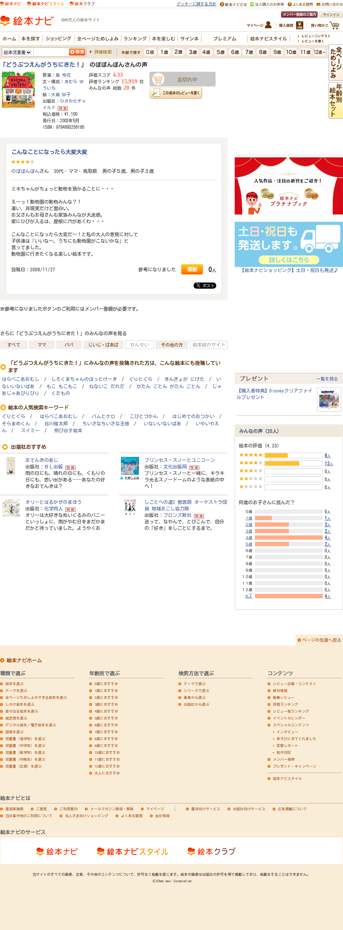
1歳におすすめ (106, 690)
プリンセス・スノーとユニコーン (179, 460)
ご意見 (41, 809)
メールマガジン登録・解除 (112, 809)
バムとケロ (103, 416)
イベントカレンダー (289, 718)
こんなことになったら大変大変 (49, 152)
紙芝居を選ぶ (16, 718)
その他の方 (172, 345)
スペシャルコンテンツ (291, 725)
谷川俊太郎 (56, 423)
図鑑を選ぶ (14, 732)
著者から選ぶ (194, 697)
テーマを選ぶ (16, 690)
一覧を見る (327, 379)
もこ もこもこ (62, 386)
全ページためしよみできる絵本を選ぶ (36, 697)
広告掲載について (292, 809)
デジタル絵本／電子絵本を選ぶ (30, 725)
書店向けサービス (205, 809)
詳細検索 (103, 52)
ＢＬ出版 (53, 466)
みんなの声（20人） (260, 431)
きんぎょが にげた (184, 379)
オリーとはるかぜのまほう (53, 502)
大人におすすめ (107, 773)
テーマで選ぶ (194, 683)
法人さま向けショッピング (86, 816)
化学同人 (53, 508)
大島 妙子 (61, 94)
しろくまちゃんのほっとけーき (84, 379)
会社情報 (162, 816)
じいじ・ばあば (103, 345)
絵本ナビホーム (24, 660)
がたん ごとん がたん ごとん (168, 386)
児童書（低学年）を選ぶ (25, 738)
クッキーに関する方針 (196, 4)
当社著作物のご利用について (28, 816)
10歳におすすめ (107, 752)
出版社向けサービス (249, 809)
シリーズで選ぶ (196, 690)
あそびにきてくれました (296, 738)
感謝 (192, 269)
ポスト (205, 285)
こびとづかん (144, 416)
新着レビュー (284, 697)
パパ (69, 345)
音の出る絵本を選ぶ (21, 711)
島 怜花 (63, 75)
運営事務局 (14, 809)
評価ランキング (285, 704)
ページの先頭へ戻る (321, 640)
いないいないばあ (162, 423)
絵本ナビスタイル (287, 778)
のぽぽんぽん (25, 171)
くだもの (60, 393)
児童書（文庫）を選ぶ (23, 766)
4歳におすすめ (106, 711)
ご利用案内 (69, 809)
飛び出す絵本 (68, 430)
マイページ (155, 809)
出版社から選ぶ (196, 704)
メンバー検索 (284, 759)
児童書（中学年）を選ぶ (25, 745)
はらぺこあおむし (20, 379)
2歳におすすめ (106, 697)
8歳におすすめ (106, 738)
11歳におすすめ (107, 759)
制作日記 (284, 752)
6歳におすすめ (106, 725)
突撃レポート (287, 745)
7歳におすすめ (106, 732)
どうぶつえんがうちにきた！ (43, 65)
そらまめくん (16, 423)
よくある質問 (132, 816)
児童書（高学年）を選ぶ (25, 752)
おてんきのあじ (41, 460)
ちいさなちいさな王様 (105, 423)
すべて (13, 345)
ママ (42, 345)
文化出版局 (175, 466)
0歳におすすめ (106, 683)
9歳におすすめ (106, 745)
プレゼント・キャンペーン (294, 766)
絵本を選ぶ (14, 683)
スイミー (30, 430)
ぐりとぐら (140, 379)
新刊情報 (280, 690)
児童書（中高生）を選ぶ (25, 759)
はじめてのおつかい (193, 416)
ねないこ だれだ (107, 386)
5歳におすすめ (106, 718)
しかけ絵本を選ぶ (19, 704)
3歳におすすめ (106, 704)
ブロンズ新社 (177, 515)
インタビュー (287, 732)
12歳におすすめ (107, 766)
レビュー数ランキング (291, 711)
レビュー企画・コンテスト (294, 683)
